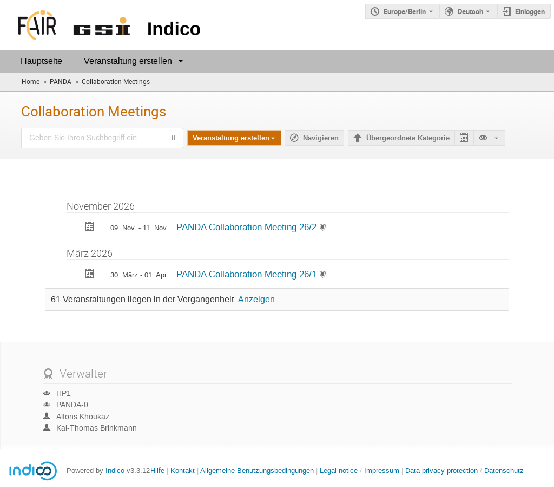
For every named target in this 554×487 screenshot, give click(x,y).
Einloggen (530, 11)
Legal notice (340, 470)
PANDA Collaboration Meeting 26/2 (247, 227)
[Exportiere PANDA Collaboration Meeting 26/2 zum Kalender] (89, 228)
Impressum (381, 470)
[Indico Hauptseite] (102, 25)
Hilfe (157, 470)
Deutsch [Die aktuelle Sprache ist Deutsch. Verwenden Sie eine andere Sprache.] (470, 11)
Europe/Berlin (405, 11)
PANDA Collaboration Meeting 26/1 (247, 274)
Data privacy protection (442, 470)
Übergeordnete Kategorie (408, 138)
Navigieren (321, 138)
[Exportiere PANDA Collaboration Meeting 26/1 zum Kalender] (89, 275)
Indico (114, 470)
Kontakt (182, 470)
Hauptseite (41, 61)
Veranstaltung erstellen (128, 61)
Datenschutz (504, 470)
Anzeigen (256, 299)
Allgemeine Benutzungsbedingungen (257, 470)
